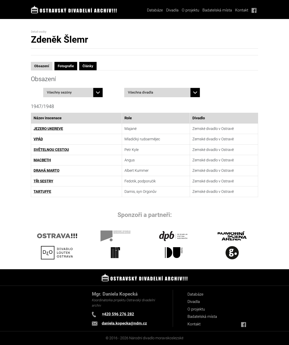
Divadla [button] (172, 10)
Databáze (155, 10)
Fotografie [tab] (66, 66)
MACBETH (42, 160)
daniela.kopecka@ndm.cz (124, 323)
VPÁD (38, 139)
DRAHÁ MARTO (46, 171)
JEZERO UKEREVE (48, 129)
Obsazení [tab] (41, 66)
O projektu (190, 10)
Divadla (193, 301)
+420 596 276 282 (118, 314)
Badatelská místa (217, 10)
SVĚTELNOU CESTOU (51, 150)
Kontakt (241, 10)
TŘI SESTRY (43, 181)
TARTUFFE (42, 192)
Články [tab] (87, 66)
